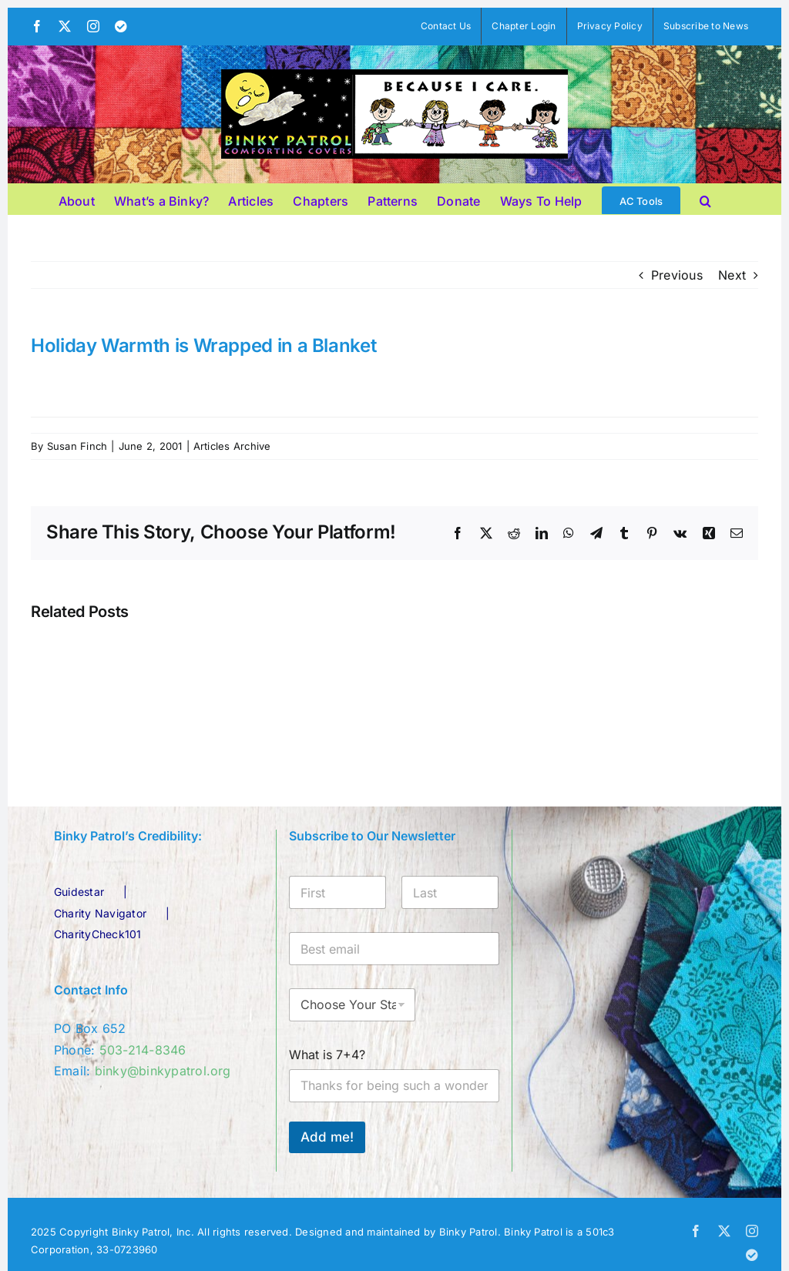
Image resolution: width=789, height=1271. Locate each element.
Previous (677, 275)
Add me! (327, 1137)
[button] (705, 198)
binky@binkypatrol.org (163, 1070)
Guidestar (79, 891)
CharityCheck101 (98, 934)
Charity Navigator (100, 913)
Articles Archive (232, 446)
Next (732, 275)
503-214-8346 (142, 1050)
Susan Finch (77, 446)
